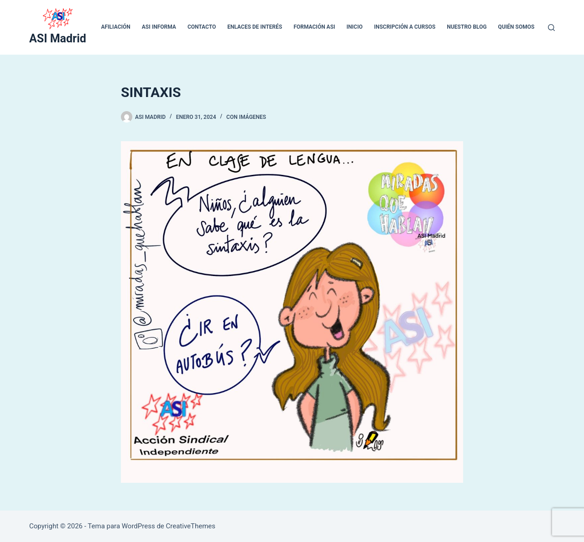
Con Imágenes (246, 117)
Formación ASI (314, 27)
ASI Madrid (57, 38)
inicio (355, 27)
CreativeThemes (191, 526)
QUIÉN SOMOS (516, 27)
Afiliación (115, 27)
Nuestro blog (466, 27)
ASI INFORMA (159, 27)
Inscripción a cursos (405, 27)
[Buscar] (551, 27)
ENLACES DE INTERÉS (254, 27)
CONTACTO (202, 27)
